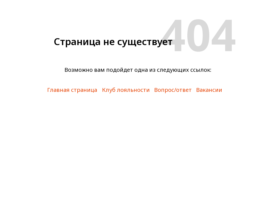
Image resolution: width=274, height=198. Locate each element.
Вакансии (209, 90)
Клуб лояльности (126, 90)
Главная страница (72, 90)
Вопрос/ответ (173, 90)
